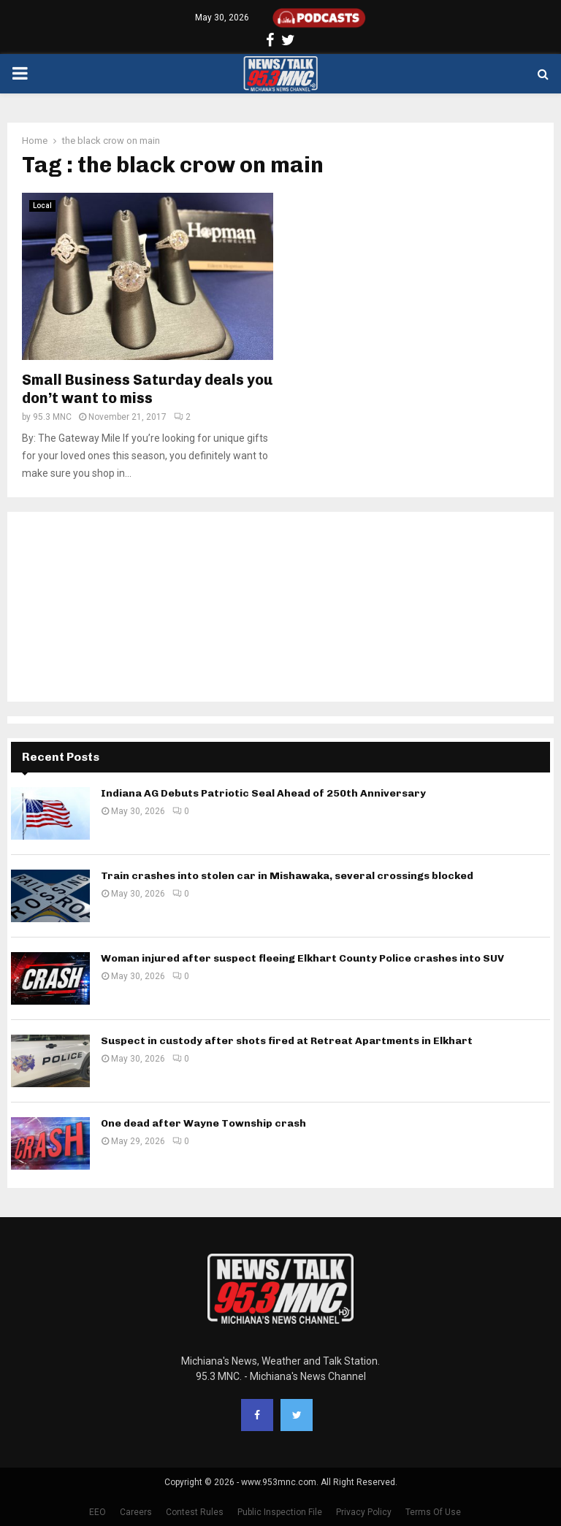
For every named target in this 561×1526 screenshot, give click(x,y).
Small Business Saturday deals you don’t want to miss (147, 389)
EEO (97, 1512)
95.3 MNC (52, 417)
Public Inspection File (279, 1512)
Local (42, 206)
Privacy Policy (364, 1512)
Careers (136, 1512)
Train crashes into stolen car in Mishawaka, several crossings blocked (287, 876)
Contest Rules (195, 1512)
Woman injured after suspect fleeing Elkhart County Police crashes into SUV (302, 958)
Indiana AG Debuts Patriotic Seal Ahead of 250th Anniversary (263, 793)
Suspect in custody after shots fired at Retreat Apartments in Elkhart (287, 1041)
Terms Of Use (433, 1512)
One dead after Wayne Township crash (203, 1123)
